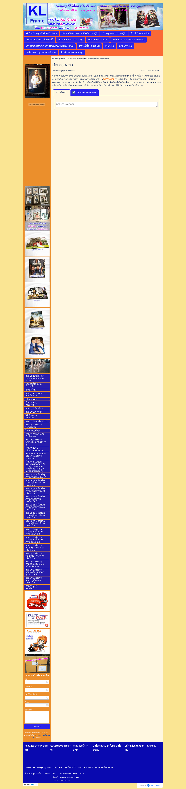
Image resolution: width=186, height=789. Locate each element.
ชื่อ (26, 679)
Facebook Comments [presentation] (84, 93)
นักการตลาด (108, 79)
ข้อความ (28, 710)
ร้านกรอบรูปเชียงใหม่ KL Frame (63, 58)
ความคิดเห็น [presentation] (61, 92)
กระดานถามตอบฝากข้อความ (87, 58)
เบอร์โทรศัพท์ (31, 694)
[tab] (61, 92)
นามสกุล (28, 687)
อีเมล (27, 702)
